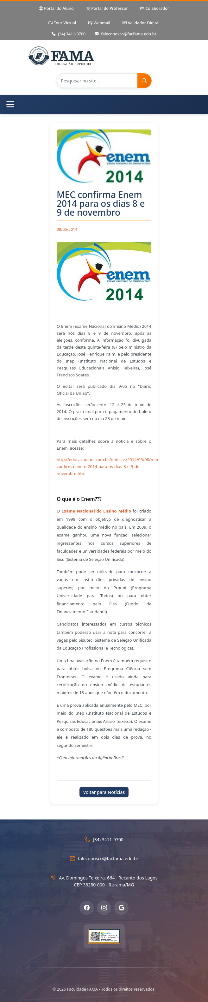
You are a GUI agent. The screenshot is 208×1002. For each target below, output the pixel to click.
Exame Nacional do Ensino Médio (96, 511)
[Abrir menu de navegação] (104, 104)
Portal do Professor (107, 9)
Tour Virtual (62, 23)
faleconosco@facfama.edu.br (125, 34)
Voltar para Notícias (104, 792)
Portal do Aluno (56, 9)
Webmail (99, 23)
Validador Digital (141, 23)
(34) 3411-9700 (68, 34)
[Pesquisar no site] (97, 80)
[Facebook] (86, 908)
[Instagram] (104, 908)
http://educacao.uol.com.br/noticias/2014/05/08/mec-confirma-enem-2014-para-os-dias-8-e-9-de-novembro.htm (108, 466)
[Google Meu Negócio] (121, 908)
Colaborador (154, 9)
